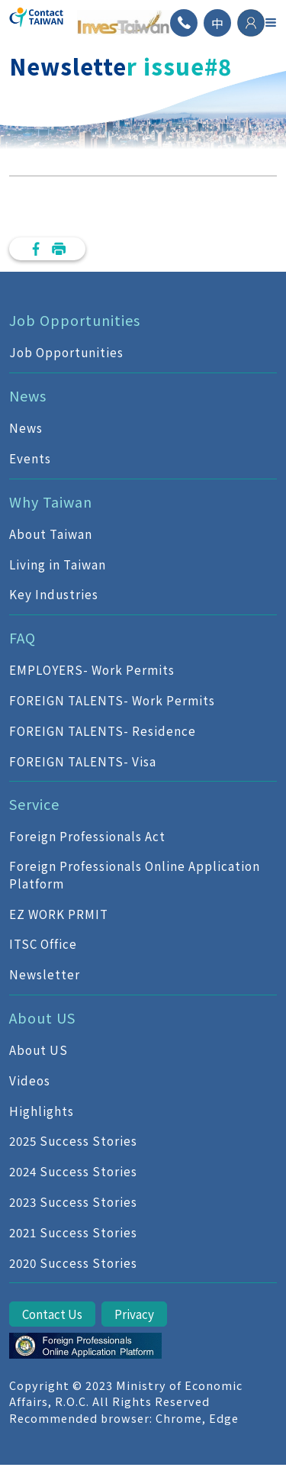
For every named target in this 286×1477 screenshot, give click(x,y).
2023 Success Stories (73, 1201)
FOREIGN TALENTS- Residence (102, 730)
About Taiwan (50, 533)
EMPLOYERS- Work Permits (92, 669)
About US (38, 1049)
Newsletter (44, 974)
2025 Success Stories (73, 1140)
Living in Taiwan (57, 564)
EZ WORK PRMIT (58, 913)
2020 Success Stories (73, 1262)
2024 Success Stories (73, 1171)
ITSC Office (43, 943)
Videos (29, 1080)
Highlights (41, 1110)
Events (30, 458)
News (26, 427)
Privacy (134, 1313)
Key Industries (53, 593)
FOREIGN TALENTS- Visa (82, 761)
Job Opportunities (66, 351)
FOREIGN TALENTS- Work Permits (112, 700)
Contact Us (52, 1313)
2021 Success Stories (73, 1232)
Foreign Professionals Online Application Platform (134, 874)
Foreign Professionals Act (87, 835)
